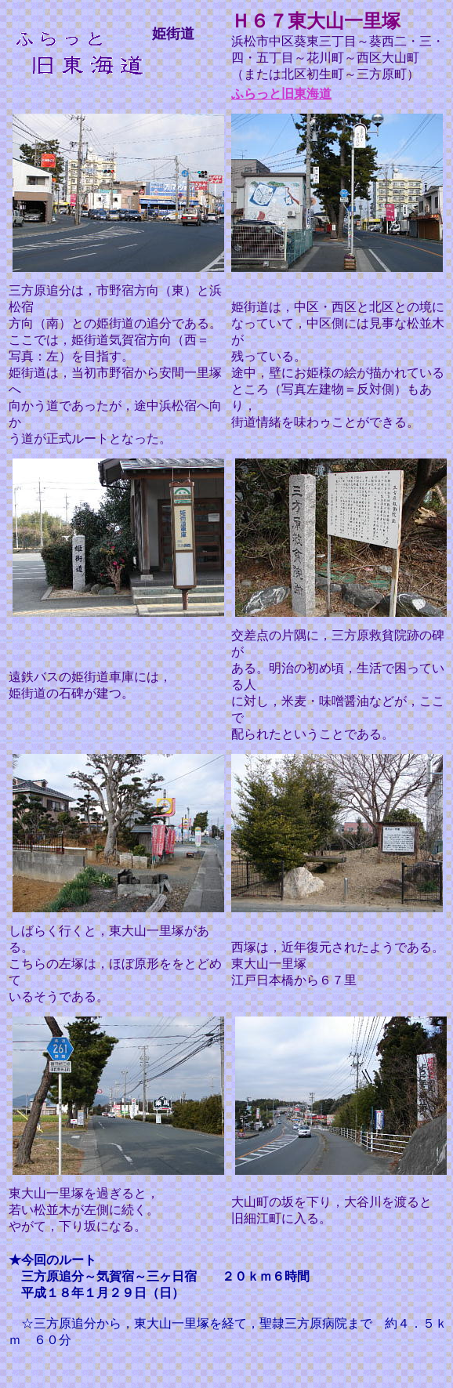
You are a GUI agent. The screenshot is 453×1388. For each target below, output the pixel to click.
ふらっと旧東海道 (281, 93)
